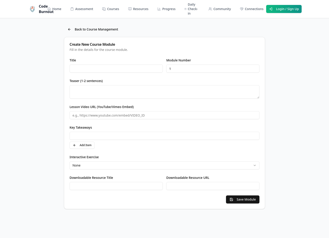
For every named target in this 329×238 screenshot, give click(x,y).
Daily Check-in (191, 8)
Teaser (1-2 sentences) (86, 81)
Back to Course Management (93, 29)
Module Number (178, 60)
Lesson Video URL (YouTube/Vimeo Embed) (102, 107)
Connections (251, 9)
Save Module (243, 199)
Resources (138, 9)
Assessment (81, 9)
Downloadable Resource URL (187, 177)
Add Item (82, 145)
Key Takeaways (81, 127)
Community (219, 9)
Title (73, 60)
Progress (166, 9)
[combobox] (164, 165)
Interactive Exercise (84, 157)
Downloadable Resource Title (91, 177)
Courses (110, 9)
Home (54, 9)
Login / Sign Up (284, 9)
